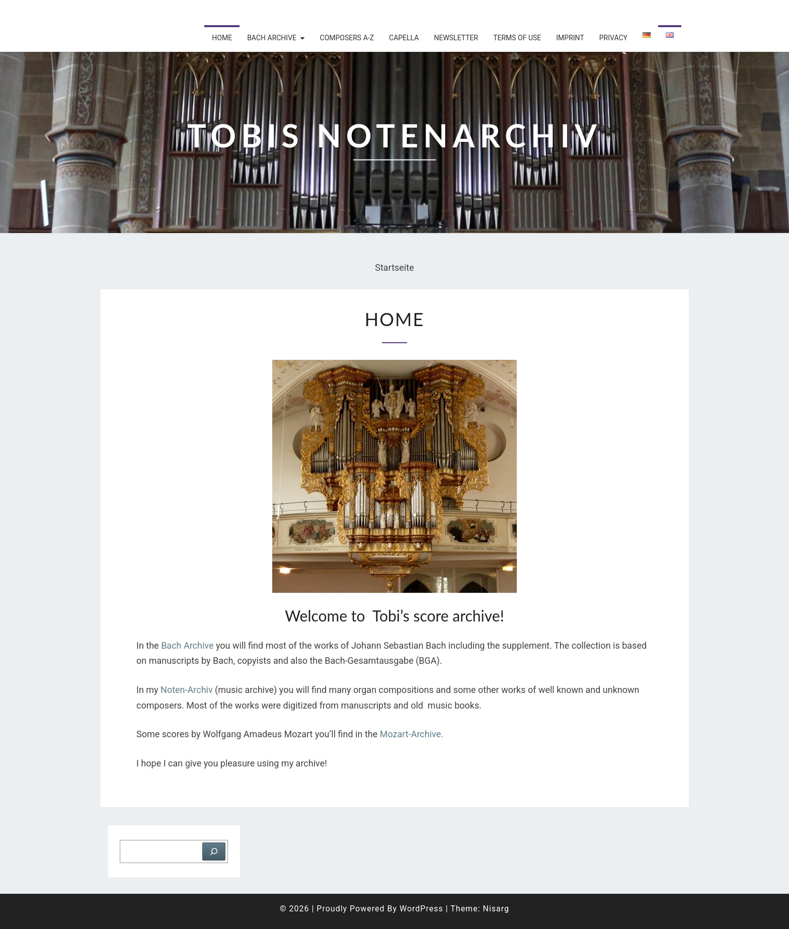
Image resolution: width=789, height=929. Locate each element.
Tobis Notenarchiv (165, 13)
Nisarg (496, 908)
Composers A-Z (347, 38)
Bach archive (271, 38)
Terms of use (517, 38)
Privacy (613, 38)
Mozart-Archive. (413, 734)
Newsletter (456, 38)
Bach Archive (187, 645)
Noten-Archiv (187, 689)
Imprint (570, 38)
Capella (404, 38)
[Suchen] (213, 851)
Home (222, 38)
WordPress (421, 908)
